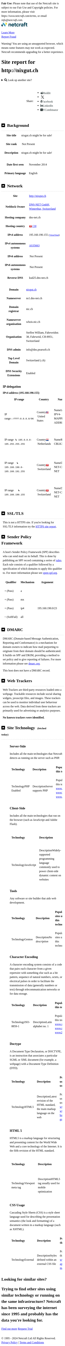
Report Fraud (8, 36)
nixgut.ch (31, 289)
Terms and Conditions (32, 1342)
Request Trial (25, 1328)
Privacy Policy (9, 1342)
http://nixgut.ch (37, 195)
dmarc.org (34, 663)
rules (58, 560)
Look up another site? (18, 80)
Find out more (9, 1328)
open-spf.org (50, 572)
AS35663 (34, 245)
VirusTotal (54, 235)
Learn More (8, 32)
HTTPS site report (46, 526)
